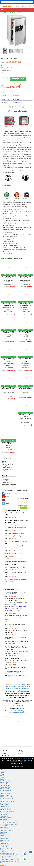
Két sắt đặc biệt (4, 832)
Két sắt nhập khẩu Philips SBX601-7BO (25, 304)
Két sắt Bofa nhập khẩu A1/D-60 (25, 415)
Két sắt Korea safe (4, 788)
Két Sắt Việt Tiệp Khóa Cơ (6, 808)
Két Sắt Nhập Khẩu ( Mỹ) (6, 796)
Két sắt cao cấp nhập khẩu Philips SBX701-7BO (8, 389)
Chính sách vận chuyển (6, 856)
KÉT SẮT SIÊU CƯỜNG (6, 848)
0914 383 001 (19, 705)
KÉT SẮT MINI (3, 821)
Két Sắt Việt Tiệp (4, 804)
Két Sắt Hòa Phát (4, 806)
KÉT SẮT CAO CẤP (5, 780)
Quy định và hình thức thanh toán (8, 854)
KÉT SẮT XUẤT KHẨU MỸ (6, 798)
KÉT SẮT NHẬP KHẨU (5, 790)
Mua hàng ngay (17, 79)
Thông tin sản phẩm (16, 107)
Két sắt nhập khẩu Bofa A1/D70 (8, 443)
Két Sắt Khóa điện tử (5, 829)
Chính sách (21, 753)
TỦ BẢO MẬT (3, 846)
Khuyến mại (5, 755)
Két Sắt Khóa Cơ (4, 819)
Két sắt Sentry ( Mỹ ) (5, 793)
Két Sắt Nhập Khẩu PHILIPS (7, 801)
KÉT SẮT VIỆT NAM (5, 803)
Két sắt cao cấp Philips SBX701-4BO (25, 332)
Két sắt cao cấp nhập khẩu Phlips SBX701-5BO (9, 360)
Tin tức (4, 753)
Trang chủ (5, 750)
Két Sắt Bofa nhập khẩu (6, 800)
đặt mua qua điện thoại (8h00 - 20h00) (16, 86)
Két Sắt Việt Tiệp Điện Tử (6, 809)
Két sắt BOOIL (3, 792)
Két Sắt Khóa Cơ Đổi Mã (6, 817)
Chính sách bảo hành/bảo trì (7, 858)
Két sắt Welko (3, 814)
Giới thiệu (20, 750)
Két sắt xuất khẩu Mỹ (5, 771)
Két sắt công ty (4, 842)
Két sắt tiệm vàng (4, 845)
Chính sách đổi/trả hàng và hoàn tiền (9, 859)
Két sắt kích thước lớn (5, 840)
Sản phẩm (21, 752)
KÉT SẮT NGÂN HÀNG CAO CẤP (8, 822)
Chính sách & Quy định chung (7, 853)
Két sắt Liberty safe (5, 787)
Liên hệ (4, 752)
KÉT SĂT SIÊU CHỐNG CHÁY (8, 811)
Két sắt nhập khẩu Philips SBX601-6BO (8, 304)
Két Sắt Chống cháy (5, 835)
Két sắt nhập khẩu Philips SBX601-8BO (8, 332)
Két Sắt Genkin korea (5, 782)
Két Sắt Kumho (4, 784)
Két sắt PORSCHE (4, 785)
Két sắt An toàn (4, 837)
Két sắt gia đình (4, 813)
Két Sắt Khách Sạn (5, 833)
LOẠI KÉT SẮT (4, 825)
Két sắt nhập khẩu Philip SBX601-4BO (9, 277)
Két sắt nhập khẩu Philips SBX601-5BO (25, 277)
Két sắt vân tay (4, 827)
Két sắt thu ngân (4, 838)
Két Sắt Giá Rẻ (4, 816)
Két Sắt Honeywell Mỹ (5, 795)
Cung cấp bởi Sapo (17, 766)
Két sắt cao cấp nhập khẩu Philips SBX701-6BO (25, 360)
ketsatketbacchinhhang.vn (22, 758)
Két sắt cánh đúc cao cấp (6, 830)
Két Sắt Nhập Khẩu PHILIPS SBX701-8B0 (25, 388)
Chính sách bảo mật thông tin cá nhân (9, 861)
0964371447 (21, 708)
